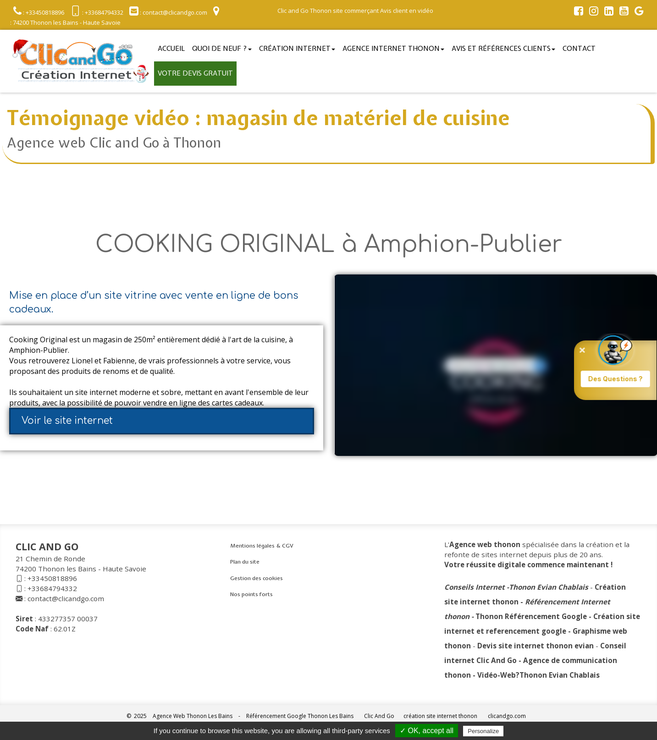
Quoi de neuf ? (222, 48)
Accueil (171, 48)
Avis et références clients (503, 48)
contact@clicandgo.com (66, 598)
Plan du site (244, 561)
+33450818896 (52, 578)
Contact (579, 48)
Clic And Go (379, 716)
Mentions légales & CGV (261, 545)
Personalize (483, 731)
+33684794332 (52, 588)
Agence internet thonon (393, 48)
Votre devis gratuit (195, 73)
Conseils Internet (474, 587)
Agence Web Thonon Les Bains (192, 716)
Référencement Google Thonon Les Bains (299, 716)
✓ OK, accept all (426, 731)
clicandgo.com (507, 716)
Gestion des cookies (256, 578)
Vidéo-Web (496, 675)
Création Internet (297, 48)
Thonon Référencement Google (531, 616)
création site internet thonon (440, 716)
